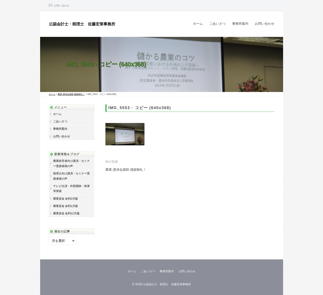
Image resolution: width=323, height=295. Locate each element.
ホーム (198, 23)
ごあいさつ (217, 23)
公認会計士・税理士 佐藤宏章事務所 (89, 23)
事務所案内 (240, 23)
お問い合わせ (63, 5)
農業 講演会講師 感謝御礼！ (128, 169)
